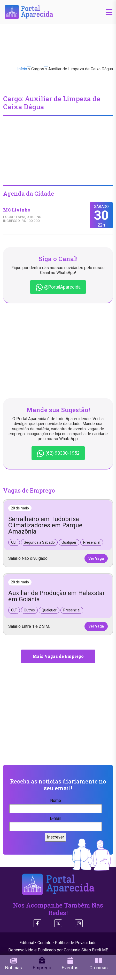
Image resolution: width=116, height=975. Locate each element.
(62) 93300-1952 (58, 453)
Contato (44, 942)
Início (22, 68)
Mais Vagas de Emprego (58, 656)
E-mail (55, 822)
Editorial (26, 942)
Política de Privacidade (76, 942)
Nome (55, 804)
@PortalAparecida (58, 287)
